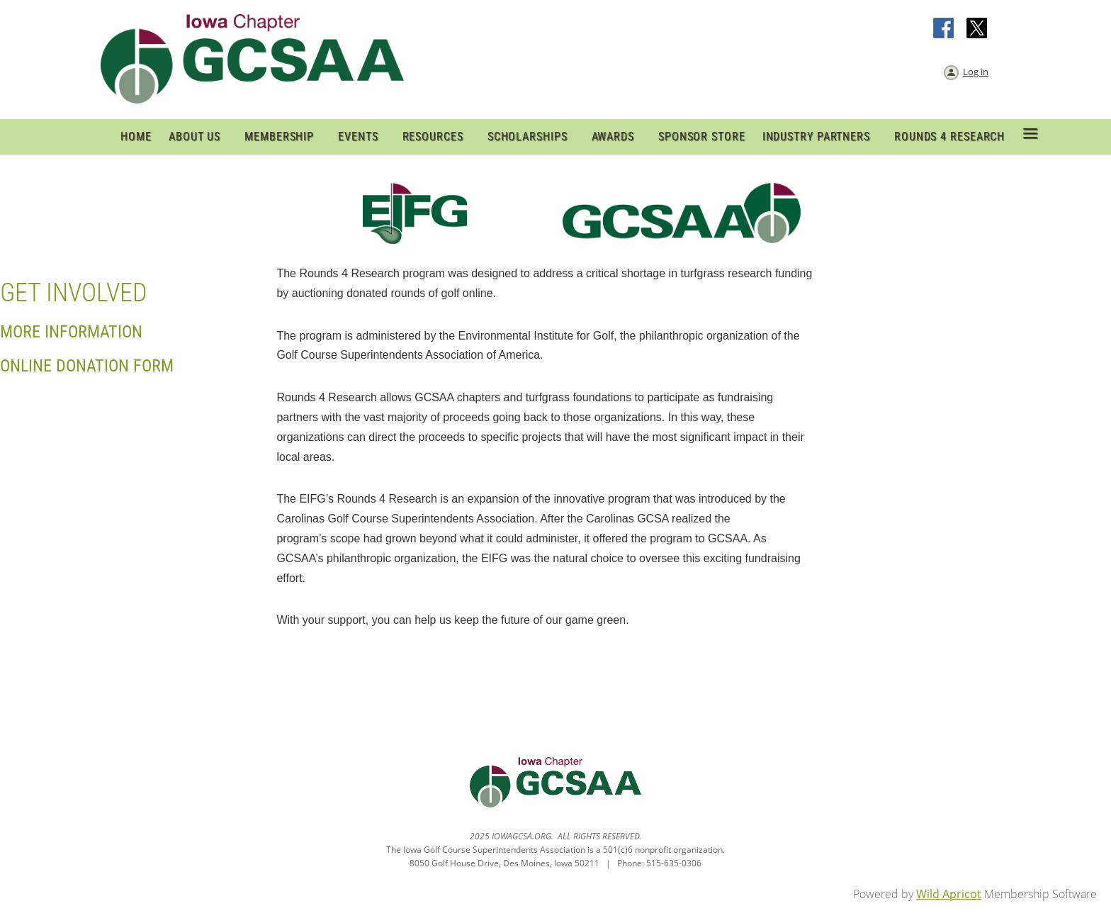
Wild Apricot (948, 894)
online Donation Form (87, 366)
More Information (71, 332)
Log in (975, 71)
